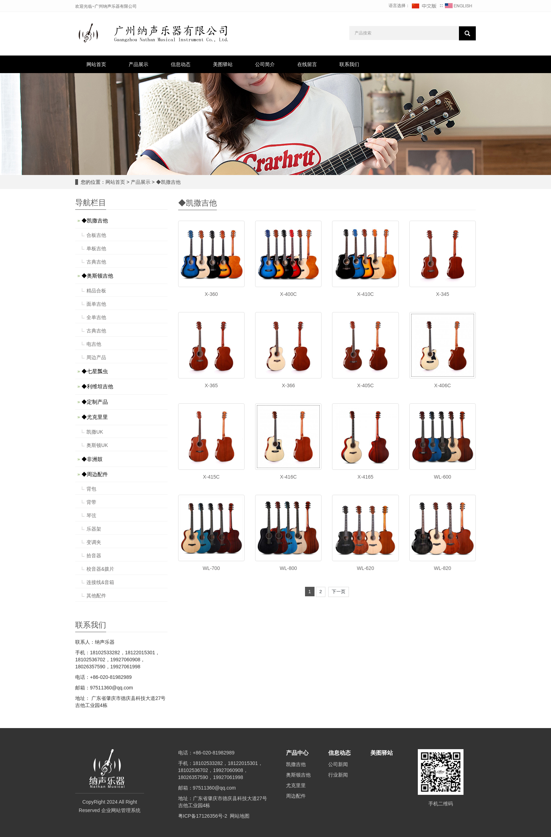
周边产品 (96, 357)
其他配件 (96, 595)
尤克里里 (296, 785)
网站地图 (239, 816)
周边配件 (296, 796)
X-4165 (365, 477)
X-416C (288, 477)
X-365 (211, 385)
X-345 (442, 294)
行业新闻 (338, 775)
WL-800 (288, 568)
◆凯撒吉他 (168, 182)
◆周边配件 (95, 474)
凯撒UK (94, 432)
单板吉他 (96, 248)
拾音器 (93, 555)
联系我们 (349, 64)
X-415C (211, 477)
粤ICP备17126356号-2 (202, 816)
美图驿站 (223, 64)
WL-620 (365, 568)
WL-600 (442, 477)
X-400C (288, 294)
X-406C (442, 385)
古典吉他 (96, 262)
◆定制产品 (95, 402)
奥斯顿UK (97, 445)
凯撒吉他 (296, 764)
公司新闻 (338, 764)
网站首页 (96, 64)
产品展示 (138, 64)
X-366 (288, 385)
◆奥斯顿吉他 (97, 276)
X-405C (365, 385)
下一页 (338, 591)
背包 (91, 489)
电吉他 (93, 344)
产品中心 (297, 753)
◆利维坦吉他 (97, 386)
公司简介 (265, 64)
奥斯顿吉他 (298, 775)
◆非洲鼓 (92, 459)
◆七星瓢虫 (95, 371)
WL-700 (211, 568)
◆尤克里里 (95, 417)
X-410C (365, 294)
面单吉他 (96, 304)
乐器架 (93, 529)
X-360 (211, 294)
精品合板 (96, 290)
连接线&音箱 (100, 582)
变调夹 (93, 542)
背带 (91, 502)
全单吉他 (96, 317)
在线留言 (307, 64)
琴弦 (91, 515)
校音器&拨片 (100, 569)
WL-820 (442, 568)
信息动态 (180, 64)
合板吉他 (96, 235)
